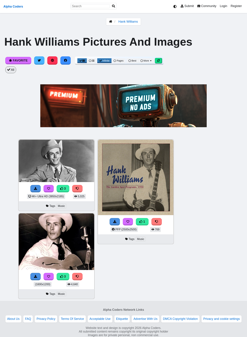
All (10, 69)
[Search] (113, 6)
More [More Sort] (146, 60)
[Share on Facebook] (65, 60)
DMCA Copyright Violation (180, 319)
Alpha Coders (13, 6)
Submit (187, 6)
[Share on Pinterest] (52, 60)
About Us (13, 319)
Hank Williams (128, 21)
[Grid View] (82, 60)
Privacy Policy (46, 319)
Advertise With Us (145, 319)
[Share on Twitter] (39, 60)
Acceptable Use (100, 319)
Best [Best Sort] (132, 60)
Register (236, 6)
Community (206, 6)
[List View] (91, 60)
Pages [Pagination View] (119, 60)
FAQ (28, 319)
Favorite (18, 60)
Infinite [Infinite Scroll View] (104, 60)
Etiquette (122, 319)
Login (223, 6)
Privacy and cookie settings (221, 319)
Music (61, 205)
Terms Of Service (72, 319)
